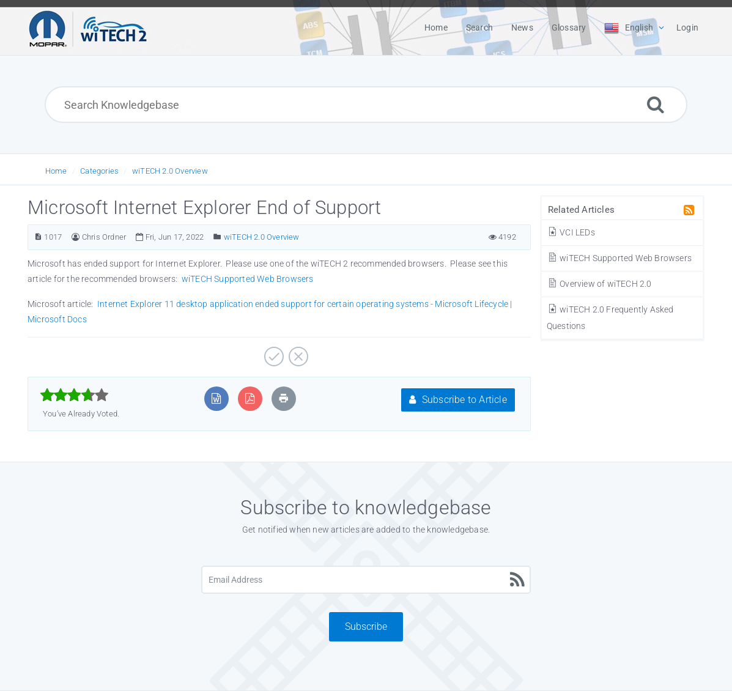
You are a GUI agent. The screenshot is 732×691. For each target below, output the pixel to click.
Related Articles (581, 209)
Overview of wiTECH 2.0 (599, 284)
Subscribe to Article (457, 399)
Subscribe (366, 626)
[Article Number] (38, 237)
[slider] (74, 395)
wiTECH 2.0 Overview (170, 171)
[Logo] (88, 27)
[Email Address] (366, 580)
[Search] (655, 104)
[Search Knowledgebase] (366, 104)
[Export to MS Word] (216, 398)
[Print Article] (283, 398)
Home (56, 171)
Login (687, 27)
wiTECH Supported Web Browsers (619, 258)
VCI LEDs (571, 232)
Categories (99, 171)
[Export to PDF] (249, 398)
